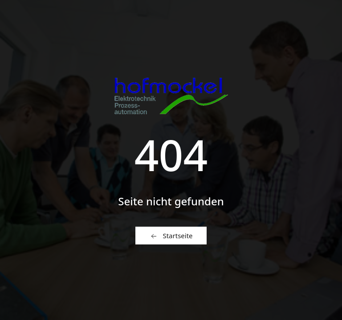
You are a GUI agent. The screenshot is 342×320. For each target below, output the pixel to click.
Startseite (170, 236)
